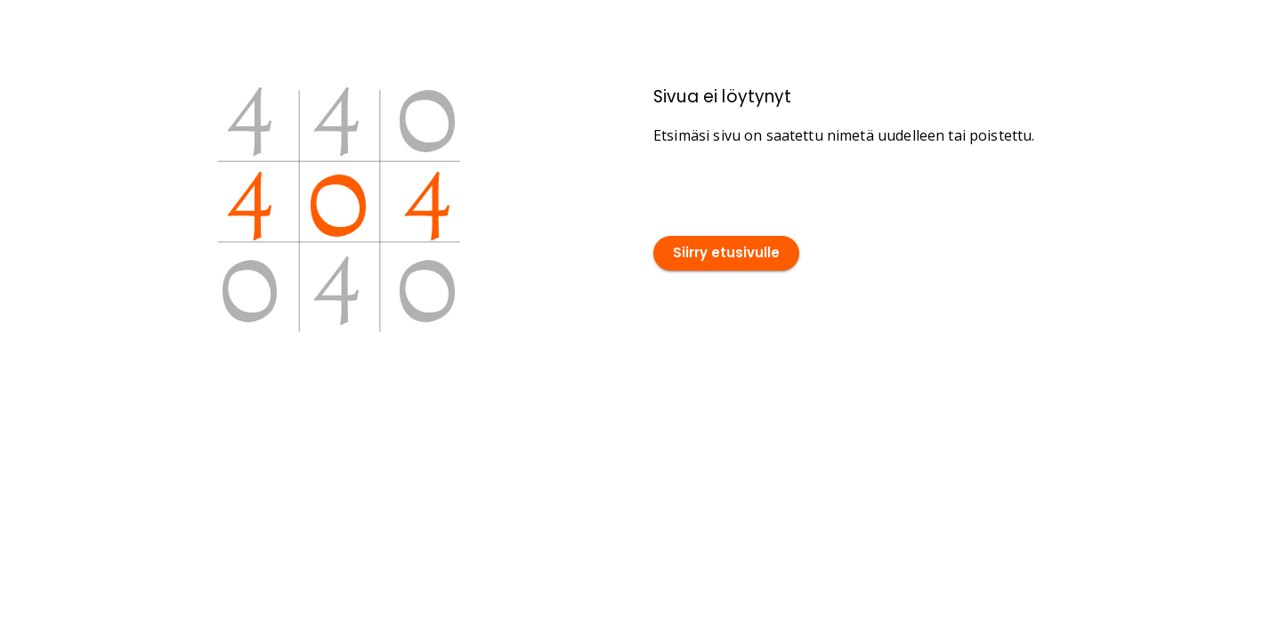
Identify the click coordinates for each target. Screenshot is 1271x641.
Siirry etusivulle (726, 253)
